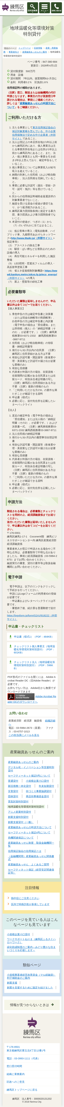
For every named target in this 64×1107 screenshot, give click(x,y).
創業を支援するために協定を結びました (30, 987)
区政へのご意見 (16, 1081)
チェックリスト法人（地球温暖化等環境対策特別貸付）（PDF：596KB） (34, 665)
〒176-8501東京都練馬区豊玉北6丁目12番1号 (26, 1049)
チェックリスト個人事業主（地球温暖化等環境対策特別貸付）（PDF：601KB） (34, 649)
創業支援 (12, 982)
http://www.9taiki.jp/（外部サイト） (32, 238)
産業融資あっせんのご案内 (34, 52)
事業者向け (14, 52)
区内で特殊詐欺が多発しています (30, 904)
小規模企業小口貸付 (18, 934)
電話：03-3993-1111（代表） (23, 1058)
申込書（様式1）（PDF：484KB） (34, 636)
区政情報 (38, 48)
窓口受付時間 (14, 1066)
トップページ (24, 48)
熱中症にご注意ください (25, 898)
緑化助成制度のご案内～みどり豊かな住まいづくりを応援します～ (31, 949)
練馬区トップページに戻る (22, 1089)
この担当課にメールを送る (24, 735)
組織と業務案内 (16, 1074)
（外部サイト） (32, 274)
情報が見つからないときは (29, 1005)
